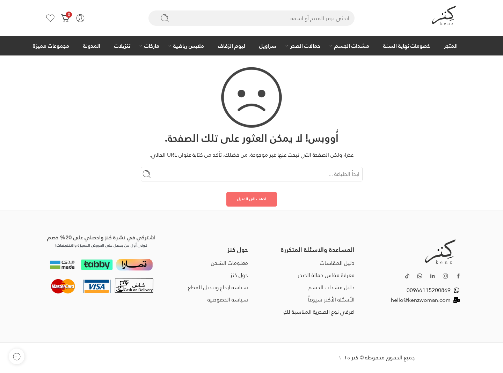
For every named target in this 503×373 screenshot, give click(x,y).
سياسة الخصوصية (227, 299)
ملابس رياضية (188, 45)
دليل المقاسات (337, 263)
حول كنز (239, 275)
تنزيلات (122, 45)
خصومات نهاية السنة (406, 45)
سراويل (267, 45)
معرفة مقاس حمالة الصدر (326, 275)
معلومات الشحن (229, 263)
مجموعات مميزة (51, 45)
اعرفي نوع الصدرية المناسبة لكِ (319, 311)
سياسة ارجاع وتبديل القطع (218, 287)
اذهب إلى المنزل (251, 199)
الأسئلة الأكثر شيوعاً (331, 299)
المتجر (451, 45)
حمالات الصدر (305, 45)
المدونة (91, 45)
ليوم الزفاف (231, 45)
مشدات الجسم (351, 45)
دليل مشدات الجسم (331, 287)
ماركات (151, 45)
